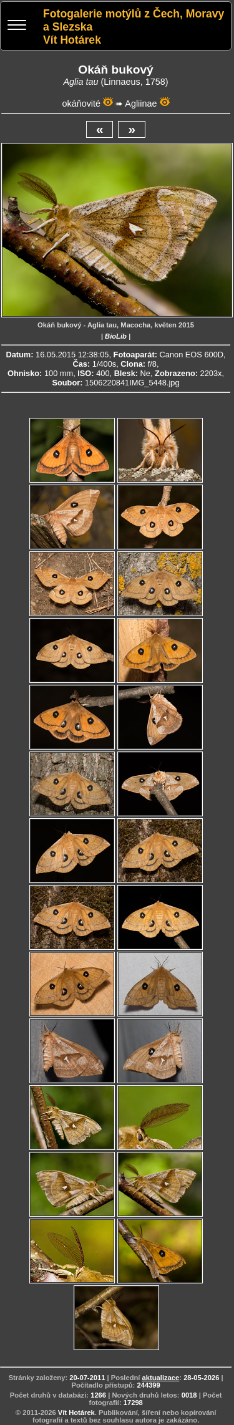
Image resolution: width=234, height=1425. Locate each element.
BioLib (116, 336)
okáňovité (81, 104)
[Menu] (17, 26)
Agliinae (141, 104)
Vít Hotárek (76, 1412)
